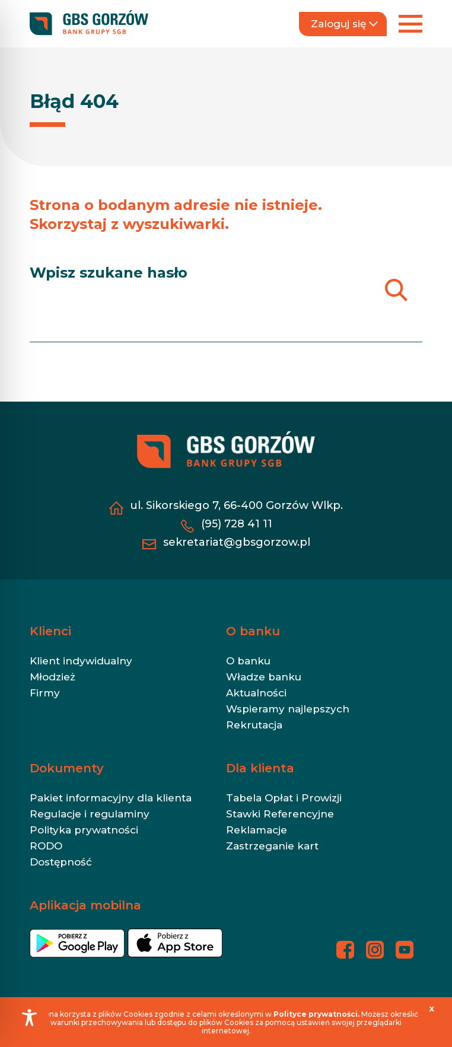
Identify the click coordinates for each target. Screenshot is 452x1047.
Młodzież (52, 677)
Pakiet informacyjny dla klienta (111, 798)
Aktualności (256, 693)
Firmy (45, 693)
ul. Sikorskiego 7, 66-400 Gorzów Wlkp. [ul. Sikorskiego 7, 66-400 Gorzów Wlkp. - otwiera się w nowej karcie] (236, 505)
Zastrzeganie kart (272, 846)
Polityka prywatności (84, 830)
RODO (46, 846)
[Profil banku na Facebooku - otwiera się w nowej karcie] (345, 950)
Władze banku (263, 677)
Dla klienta (260, 768)
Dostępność (61, 862)
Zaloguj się (344, 24)
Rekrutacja (254, 725)
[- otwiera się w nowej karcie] (77, 947)
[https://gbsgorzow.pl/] (89, 23)
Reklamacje (256, 830)
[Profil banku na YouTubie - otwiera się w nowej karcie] (404, 950)
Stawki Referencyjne (280, 814)
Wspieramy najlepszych (287, 709)
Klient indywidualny (81, 661)
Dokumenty (67, 768)
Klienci (50, 631)
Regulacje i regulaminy (89, 814)
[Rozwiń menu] (410, 24)
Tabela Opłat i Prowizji (284, 798)
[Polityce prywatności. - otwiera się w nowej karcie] (317, 1014)
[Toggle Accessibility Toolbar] (29, 1017)
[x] (431, 1008)
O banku (253, 631)
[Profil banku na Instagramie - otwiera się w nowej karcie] (375, 950)
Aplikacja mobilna (85, 905)
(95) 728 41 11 (236, 523)
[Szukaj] (396, 289)
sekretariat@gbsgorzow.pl (236, 542)
